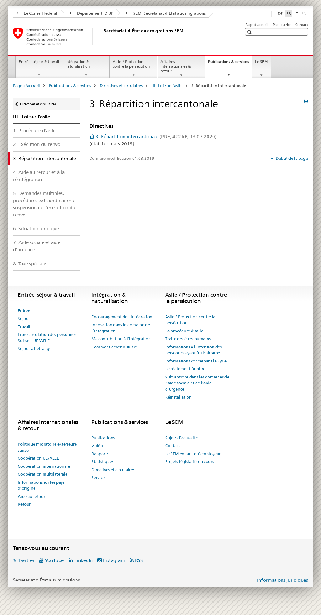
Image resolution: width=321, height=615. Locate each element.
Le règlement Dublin (184, 368)
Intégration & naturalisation (77, 64)
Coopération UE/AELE (38, 458)
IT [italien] (296, 13)
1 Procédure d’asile (34, 130)
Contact (301, 25)
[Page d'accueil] (102, 36)
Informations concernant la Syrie (196, 360)
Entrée (24, 310)
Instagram (114, 560)
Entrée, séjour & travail (39, 61)
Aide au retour (31, 496)
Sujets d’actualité (181, 437)
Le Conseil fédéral (37, 13)
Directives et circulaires (121, 85)
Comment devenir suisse (114, 346)
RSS (139, 560)
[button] (250, 32)
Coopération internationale (44, 466)
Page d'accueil (256, 25)
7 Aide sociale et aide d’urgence (36, 246)
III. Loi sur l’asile (166, 85)
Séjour (24, 318)
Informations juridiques (282, 580)
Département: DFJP (91, 13)
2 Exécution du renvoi (37, 144)
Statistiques (102, 461)
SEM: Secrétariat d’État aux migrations (166, 13)
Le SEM (261, 61)
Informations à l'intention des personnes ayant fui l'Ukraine (193, 350)
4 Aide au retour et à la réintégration (39, 175)
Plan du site (282, 25)
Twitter (26, 560)
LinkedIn (83, 560)
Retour (24, 504)
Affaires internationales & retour (175, 66)
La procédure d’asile (184, 330)
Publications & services (230, 63)
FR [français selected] (288, 13)
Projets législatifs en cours (189, 461)
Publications (103, 437)
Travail (24, 326)
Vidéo (97, 445)
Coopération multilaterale (42, 474)
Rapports (100, 453)
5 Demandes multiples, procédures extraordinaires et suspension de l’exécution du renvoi (45, 204)
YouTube (54, 560)
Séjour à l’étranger (35, 348)
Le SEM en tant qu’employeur (193, 453)
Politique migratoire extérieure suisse (47, 447)
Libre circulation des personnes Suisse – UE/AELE (47, 337)
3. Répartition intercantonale (156, 136)
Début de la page (291, 158)
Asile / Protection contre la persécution (131, 64)
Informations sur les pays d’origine (41, 485)
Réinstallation (178, 396)
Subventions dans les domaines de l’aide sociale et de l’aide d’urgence (197, 383)
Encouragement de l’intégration (122, 316)
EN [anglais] (304, 13)
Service (98, 477)
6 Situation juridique (36, 229)
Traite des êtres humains (188, 338)
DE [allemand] (280, 13)
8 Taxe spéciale (29, 264)
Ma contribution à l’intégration (121, 338)
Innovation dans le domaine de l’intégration (121, 327)
